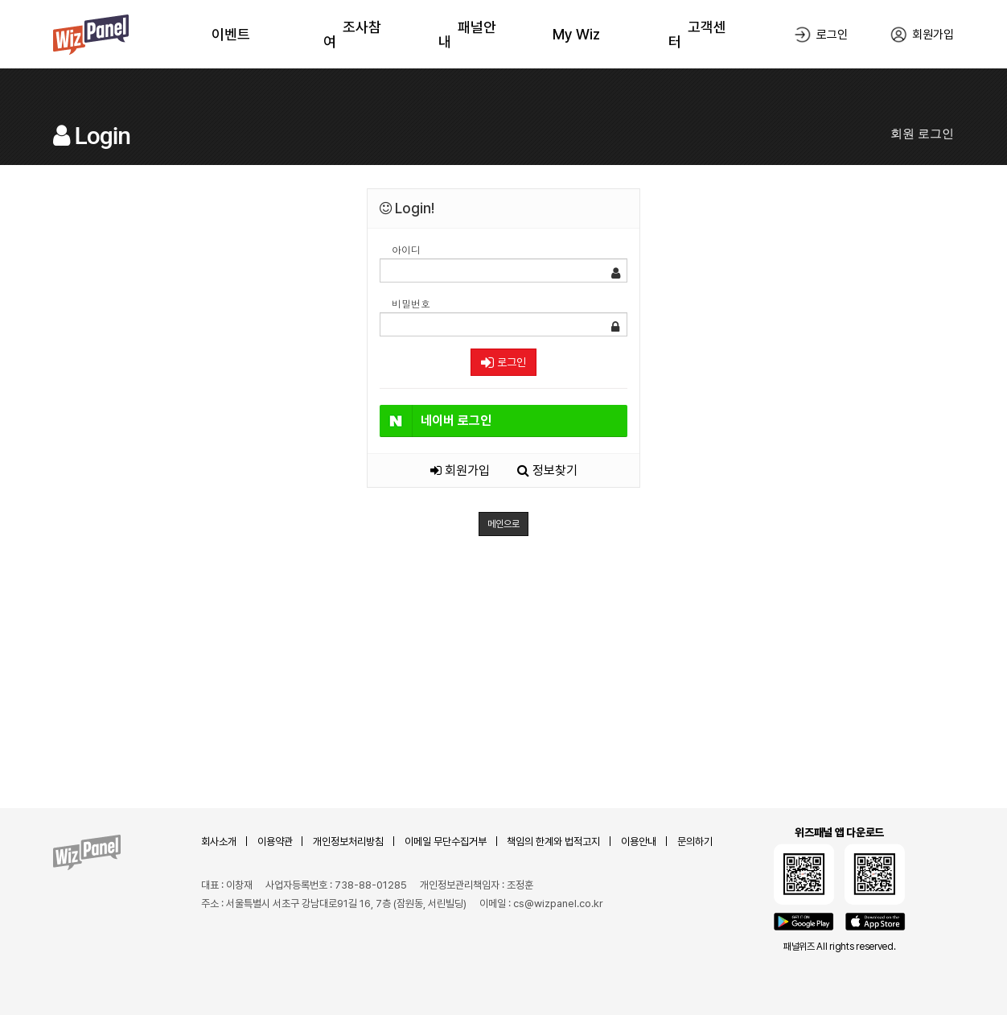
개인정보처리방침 (348, 842)
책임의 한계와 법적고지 (553, 842)
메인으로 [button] (503, 524)
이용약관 (275, 842)
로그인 (503, 362)
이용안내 (638, 842)
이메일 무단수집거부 (446, 842)
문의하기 (695, 842)
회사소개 (218, 842)
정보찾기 (547, 470)
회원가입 (460, 470)
